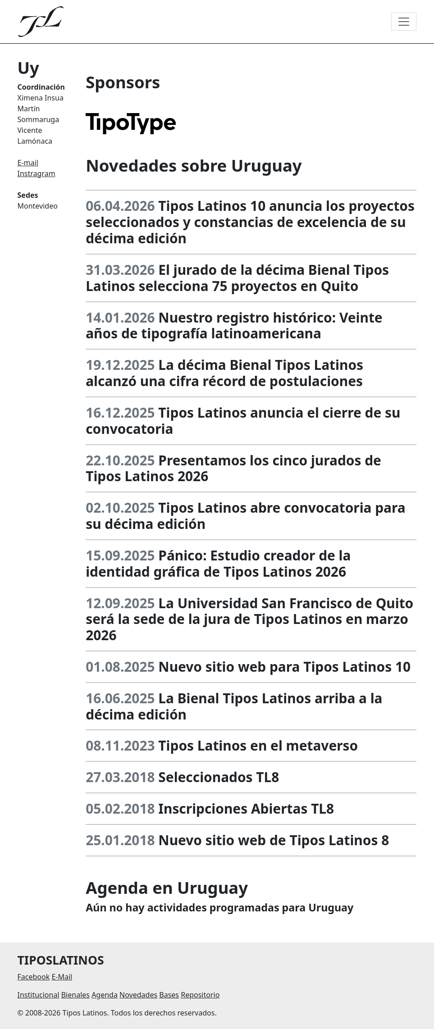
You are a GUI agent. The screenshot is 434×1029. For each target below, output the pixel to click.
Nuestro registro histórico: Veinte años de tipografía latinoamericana (234, 325)
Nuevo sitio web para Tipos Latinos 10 (284, 666)
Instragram (36, 173)
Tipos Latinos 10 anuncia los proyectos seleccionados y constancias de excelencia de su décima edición (250, 221)
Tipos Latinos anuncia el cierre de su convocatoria (243, 420)
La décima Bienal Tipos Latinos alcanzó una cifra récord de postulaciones (224, 372)
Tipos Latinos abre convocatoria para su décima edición (245, 515)
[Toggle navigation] (403, 22)
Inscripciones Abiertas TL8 (246, 808)
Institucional (38, 995)
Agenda (104, 995)
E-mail (28, 163)
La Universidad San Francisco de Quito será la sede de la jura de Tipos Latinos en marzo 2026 (249, 619)
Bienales (75, 995)
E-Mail (61, 977)
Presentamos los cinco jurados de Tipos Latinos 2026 (233, 468)
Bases (169, 995)
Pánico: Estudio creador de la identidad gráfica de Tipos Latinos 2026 (218, 563)
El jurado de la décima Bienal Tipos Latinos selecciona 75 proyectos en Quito (237, 277)
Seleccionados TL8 (218, 777)
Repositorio (200, 995)
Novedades (138, 995)
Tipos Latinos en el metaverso (258, 745)
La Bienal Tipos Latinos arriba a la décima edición (234, 706)
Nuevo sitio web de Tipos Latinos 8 (273, 840)
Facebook (34, 977)
